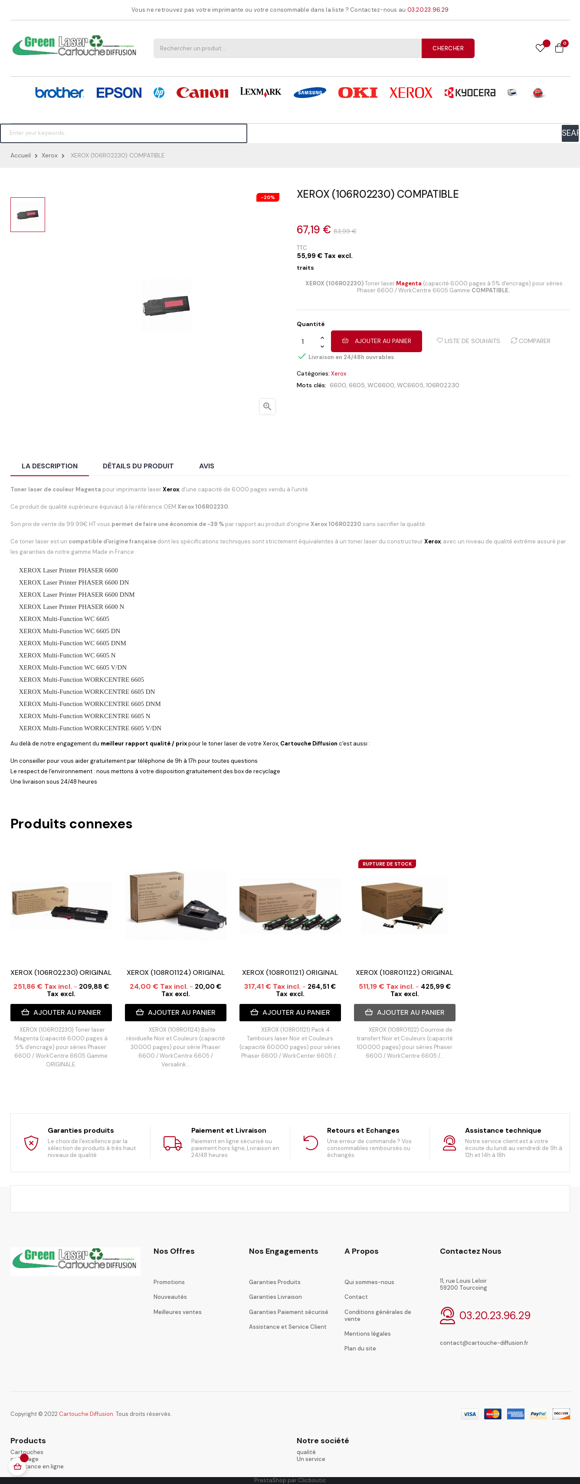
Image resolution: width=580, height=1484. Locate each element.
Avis (206, 466)
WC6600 (380, 385)
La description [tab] (50, 466)
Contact (356, 1297)
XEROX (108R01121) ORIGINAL (290, 972)
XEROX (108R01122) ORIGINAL (404, 972)
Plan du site (360, 1348)
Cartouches (26, 1452)
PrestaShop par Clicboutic (290, 1480)
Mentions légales (367, 1333)
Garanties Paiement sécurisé (288, 1312)
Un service (311, 1459)
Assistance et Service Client (288, 1326)
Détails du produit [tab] (138, 466)
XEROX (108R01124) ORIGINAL (176, 972)
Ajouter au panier (376, 341)
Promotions (169, 1282)
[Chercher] (123, 133)
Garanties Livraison (275, 1297)
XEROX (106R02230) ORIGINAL (60, 972)
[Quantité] (308, 341)
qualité (306, 1452)
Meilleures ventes (178, 1312)
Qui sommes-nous (369, 1282)
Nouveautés (170, 1297)
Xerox (338, 373)
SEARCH (570, 132)
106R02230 (442, 385)
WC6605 (410, 385)
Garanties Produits (275, 1282)
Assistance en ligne (37, 1466)
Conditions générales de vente (377, 1315)
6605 (357, 385)
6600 (338, 385)
